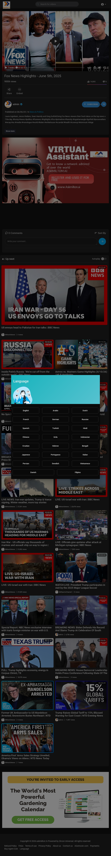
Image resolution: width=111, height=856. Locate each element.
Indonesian (85, 437)
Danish (33, 472)
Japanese (26, 455)
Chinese (26, 437)
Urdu (55, 437)
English (26, 410)
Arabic (55, 410)
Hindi (85, 428)
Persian (26, 463)
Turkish (55, 428)
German (55, 419)
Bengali (85, 446)
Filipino (78, 472)
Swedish (55, 463)
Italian (85, 455)
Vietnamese (85, 463)
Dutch (85, 410)
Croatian (25, 446)
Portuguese (55, 455)
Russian (85, 419)
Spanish (26, 428)
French (26, 419)
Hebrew (55, 446)
